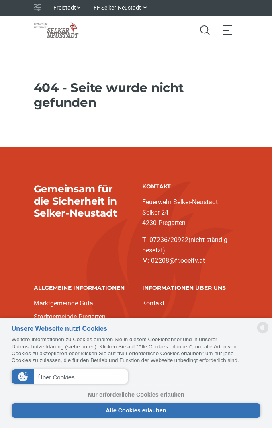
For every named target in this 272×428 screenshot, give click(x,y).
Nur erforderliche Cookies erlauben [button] (136, 394)
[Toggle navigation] (227, 30)
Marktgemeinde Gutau (65, 303)
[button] (70, 376)
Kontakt (153, 303)
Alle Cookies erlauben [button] (136, 410)
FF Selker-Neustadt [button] (118, 7)
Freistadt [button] (64, 7)
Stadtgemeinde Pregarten (70, 317)
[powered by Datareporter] (262, 332)
